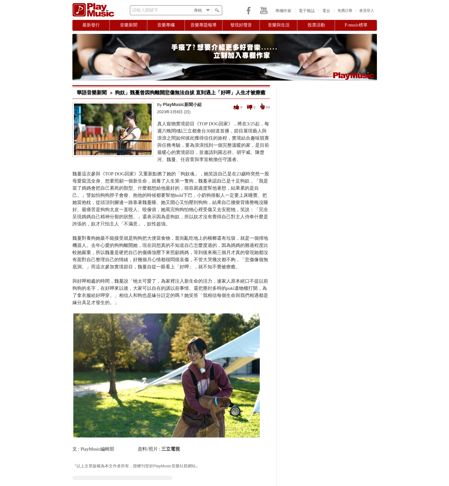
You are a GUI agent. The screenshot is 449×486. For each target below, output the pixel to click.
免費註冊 (344, 10)
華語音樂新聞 (92, 92)
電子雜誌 (307, 10)
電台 (326, 10)
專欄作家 (283, 10)
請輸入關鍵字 (145, 10)
